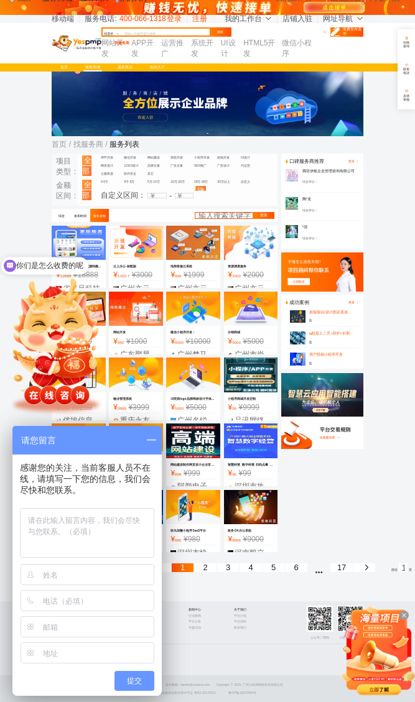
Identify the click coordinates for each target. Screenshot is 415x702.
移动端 (63, 18)
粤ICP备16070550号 (242, 693)
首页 (64, 67)
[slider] (336, 181)
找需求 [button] (111, 33)
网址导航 (343, 18)
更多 (353, 303)
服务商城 (92, 67)
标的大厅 (157, 67)
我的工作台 (248, 18)
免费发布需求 (345, 32)
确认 (201, 189)
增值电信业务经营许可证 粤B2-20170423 (187, 693)
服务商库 (125, 67)
